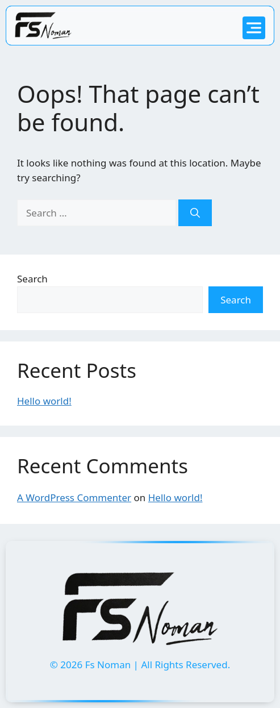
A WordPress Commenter (74, 497)
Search (32, 278)
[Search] (195, 213)
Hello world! (44, 400)
